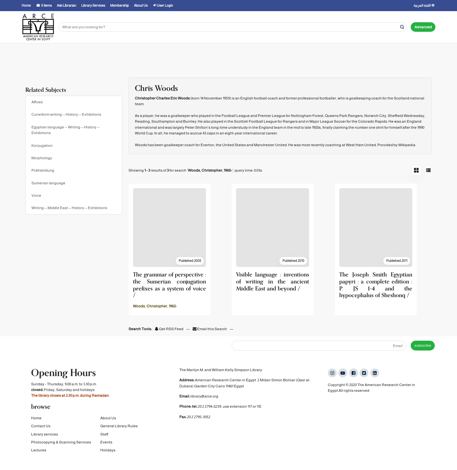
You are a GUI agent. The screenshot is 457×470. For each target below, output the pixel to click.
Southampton (163, 121)
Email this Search (210, 329)
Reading (142, 121)
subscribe (422, 345)
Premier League (271, 115)
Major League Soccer (327, 121)
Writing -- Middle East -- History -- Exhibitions (69, 208)
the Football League (232, 115)
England (414, 121)
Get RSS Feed (169, 329)
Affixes (37, 102)
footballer (328, 98)
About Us (108, 419)
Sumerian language (48, 183)
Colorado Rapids (372, 121)
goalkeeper (180, 115)
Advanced (423, 27)
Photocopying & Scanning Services (61, 443)
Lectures (38, 451)
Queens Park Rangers (344, 115)
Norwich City (375, 115)
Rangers (290, 121)
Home (36, 419)
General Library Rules (119, 427)
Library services (44, 435)
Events (106, 443)
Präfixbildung (42, 170)
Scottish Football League (255, 121)
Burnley (189, 121)
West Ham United (361, 145)
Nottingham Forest (307, 115)
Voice (36, 195)
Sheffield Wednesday (406, 115)
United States (234, 145)
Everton (207, 145)
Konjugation (42, 145)
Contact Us (40, 427)
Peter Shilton (196, 127)
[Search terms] (232, 27)
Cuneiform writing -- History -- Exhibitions (66, 114)
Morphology (41, 158)
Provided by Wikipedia (396, 145)
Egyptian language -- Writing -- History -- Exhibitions (65, 130)
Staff (104, 435)
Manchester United (270, 145)
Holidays (108, 451)
